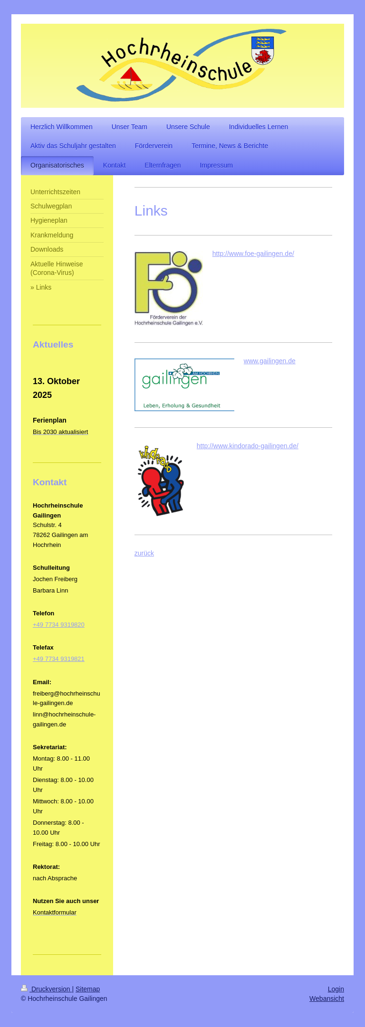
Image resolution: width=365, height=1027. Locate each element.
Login (336, 989)
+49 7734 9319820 (59, 624)
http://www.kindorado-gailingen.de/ (247, 446)
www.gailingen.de (270, 361)
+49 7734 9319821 (59, 658)
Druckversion (46, 989)
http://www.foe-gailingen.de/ (253, 253)
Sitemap (88, 989)
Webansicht (326, 998)
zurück (144, 553)
